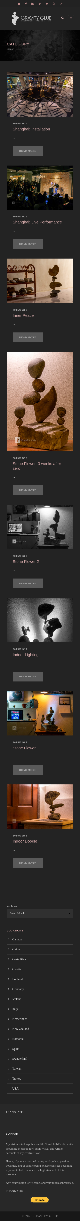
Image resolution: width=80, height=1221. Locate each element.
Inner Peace (23, 315)
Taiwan (16, 1068)
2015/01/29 (20, 556)
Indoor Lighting (25, 655)
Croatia (16, 969)
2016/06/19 (20, 123)
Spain (15, 1048)
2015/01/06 (20, 835)
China (16, 949)
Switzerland (19, 1058)
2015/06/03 (20, 310)
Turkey (16, 1078)
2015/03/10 (20, 458)
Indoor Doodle (25, 841)
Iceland (16, 999)
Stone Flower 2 (26, 561)
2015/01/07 (20, 742)
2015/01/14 (20, 649)
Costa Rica (19, 959)
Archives (12, 906)
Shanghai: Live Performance (37, 222)
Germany (18, 989)
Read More (27, 150)
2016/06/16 (20, 216)
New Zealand (20, 1028)
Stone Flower (24, 748)
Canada (17, 939)
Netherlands (19, 1019)
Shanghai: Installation (31, 129)
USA (15, 1088)
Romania (18, 1038)
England (17, 979)
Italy (15, 1009)
